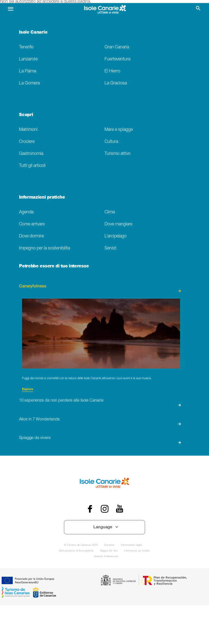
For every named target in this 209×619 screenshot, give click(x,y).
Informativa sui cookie (137, 551)
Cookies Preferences (106, 557)
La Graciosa (115, 83)
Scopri (26, 115)
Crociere (27, 142)
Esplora (27, 389)
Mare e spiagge (118, 130)
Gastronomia (31, 154)
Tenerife (26, 47)
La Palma (27, 71)
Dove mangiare (118, 224)
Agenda (26, 212)
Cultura (111, 142)
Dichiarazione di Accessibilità (76, 551)
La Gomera (29, 83)
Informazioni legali (131, 545)
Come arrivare (32, 224)
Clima (109, 212)
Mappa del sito (109, 551)
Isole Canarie (33, 33)
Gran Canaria (116, 47)
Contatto (109, 545)
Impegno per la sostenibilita (44, 248)
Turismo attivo (117, 154)
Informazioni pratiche (42, 198)
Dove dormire (31, 236)
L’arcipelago (115, 236)
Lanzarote (28, 59)
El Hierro (112, 71)
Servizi (110, 248)
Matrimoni (28, 130)
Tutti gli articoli (32, 166)
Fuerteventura (117, 59)
